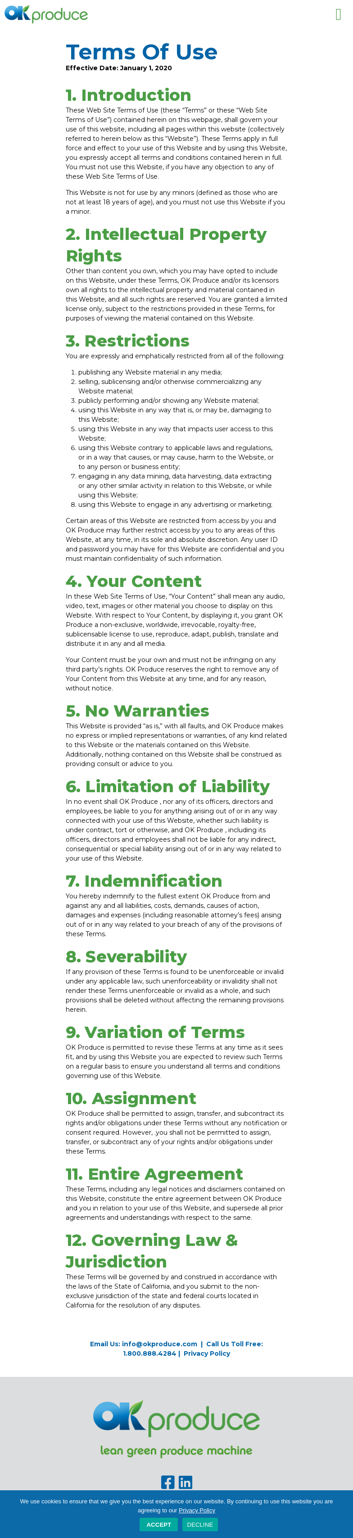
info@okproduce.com (159, 1344)
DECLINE (200, 1524)
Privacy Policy (207, 1353)
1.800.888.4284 (149, 1353)
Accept (158, 1524)
